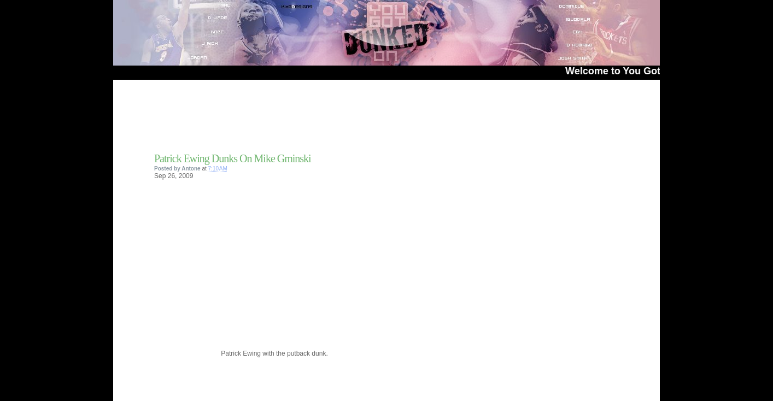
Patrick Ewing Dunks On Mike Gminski (232, 158)
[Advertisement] (282, 119)
